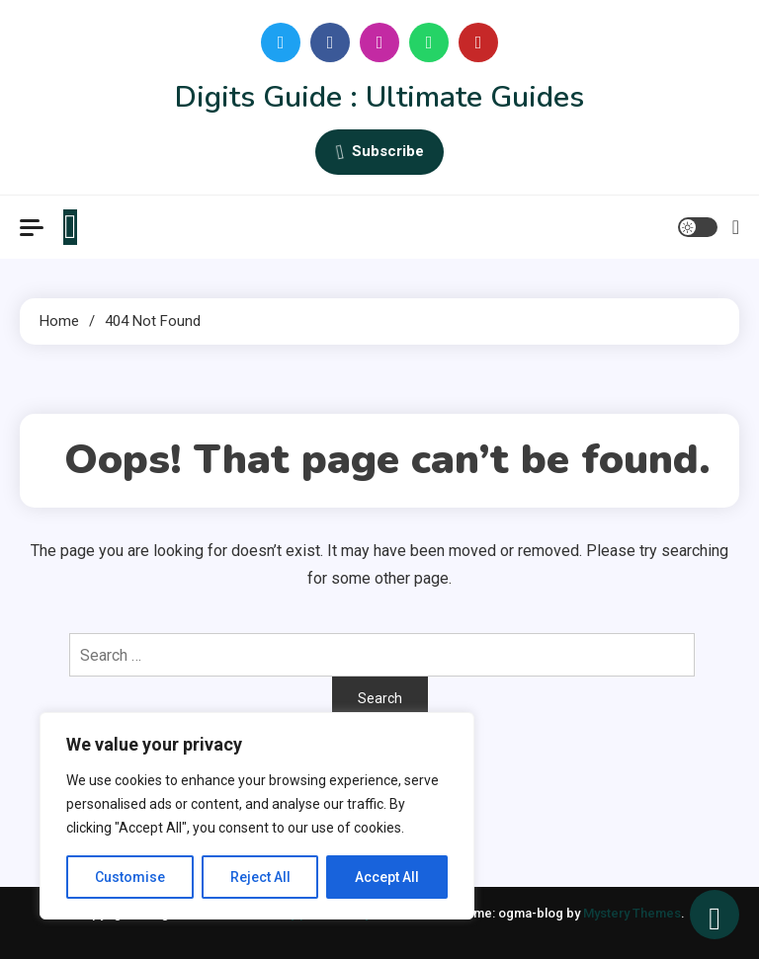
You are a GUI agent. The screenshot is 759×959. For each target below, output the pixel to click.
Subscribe (379, 152)
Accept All (387, 877)
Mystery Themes (632, 913)
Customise (130, 877)
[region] (257, 815)
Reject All (260, 877)
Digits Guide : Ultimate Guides (379, 97)
